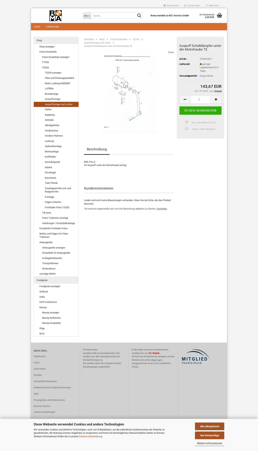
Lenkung (49, 141)
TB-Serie (46, 212)
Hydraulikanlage (53, 146)
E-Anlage (49, 197)
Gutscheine (40, 368)
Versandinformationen (45, 381)
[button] (171, 5)
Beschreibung (97, 149)
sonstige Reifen (47, 273)
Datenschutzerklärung (90, 436)
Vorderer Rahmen (54, 135)
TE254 (45, 67)
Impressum (40, 356)
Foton (171, 52)
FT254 (45, 62)
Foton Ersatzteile (48, 51)
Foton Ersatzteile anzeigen (55, 57)
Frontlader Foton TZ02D (57, 207)
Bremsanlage (52, 151)
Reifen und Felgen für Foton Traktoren (53, 235)
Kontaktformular (91, 360)
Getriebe (49, 120)
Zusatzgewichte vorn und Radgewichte (58, 190)
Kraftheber (50, 156)
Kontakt (38, 375)
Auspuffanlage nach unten (58, 104)
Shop (37, 26)
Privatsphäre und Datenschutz (49, 400)
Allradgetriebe (52, 125)
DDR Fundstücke (48, 302)
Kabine (48, 167)
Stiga (42, 328)
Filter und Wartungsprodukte (59, 78)
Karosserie (50, 177)
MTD (42, 333)
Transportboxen (50, 263)
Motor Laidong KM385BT (58, 83)
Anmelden (161, 208)
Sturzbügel (50, 172)
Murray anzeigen (50, 312)
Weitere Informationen (209, 443)
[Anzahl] (200, 99)
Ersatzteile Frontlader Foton (53, 228)
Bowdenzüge (51, 93)
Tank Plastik (51, 183)
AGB (36, 393)
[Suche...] (87, 15)
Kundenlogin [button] (192, 5)
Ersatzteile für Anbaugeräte (56, 252)
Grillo (42, 297)
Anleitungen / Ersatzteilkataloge (58, 223)
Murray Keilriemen (51, 317)
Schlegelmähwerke (52, 258)
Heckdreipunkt (52, 162)
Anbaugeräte (46, 242)
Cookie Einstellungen (44, 412)
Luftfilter (49, 88)
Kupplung (50, 114)
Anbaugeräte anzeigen (53, 247)
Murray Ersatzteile (51, 323)
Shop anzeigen (47, 46)
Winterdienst (48, 268)
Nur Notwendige (209, 435)
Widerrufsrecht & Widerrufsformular (52, 387)
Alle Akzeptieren (209, 426)
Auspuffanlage (52, 99)
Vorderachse (51, 130)
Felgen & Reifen (53, 202)
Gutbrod (43, 291)
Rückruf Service (42, 406)
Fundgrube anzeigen (49, 286)
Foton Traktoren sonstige (55, 217)
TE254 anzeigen (53, 72)
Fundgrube (52, 26)
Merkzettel (212, 5)
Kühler (48, 109)
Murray (43, 307)
